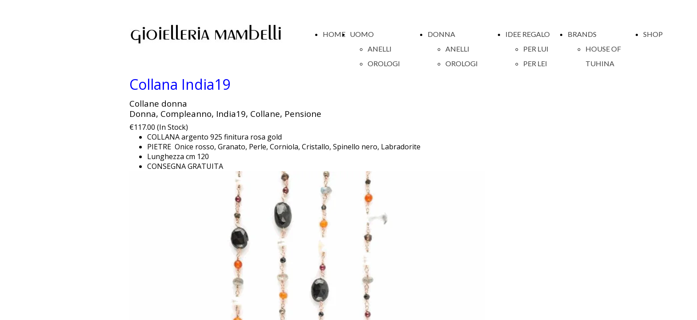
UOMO (362, 34)
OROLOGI (384, 63)
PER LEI (535, 63)
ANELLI (380, 48)
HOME (334, 34)
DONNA (441, 34)
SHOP (653, 34)
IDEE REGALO (527, 34)
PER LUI (536, 48)
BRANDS (582, 34)
